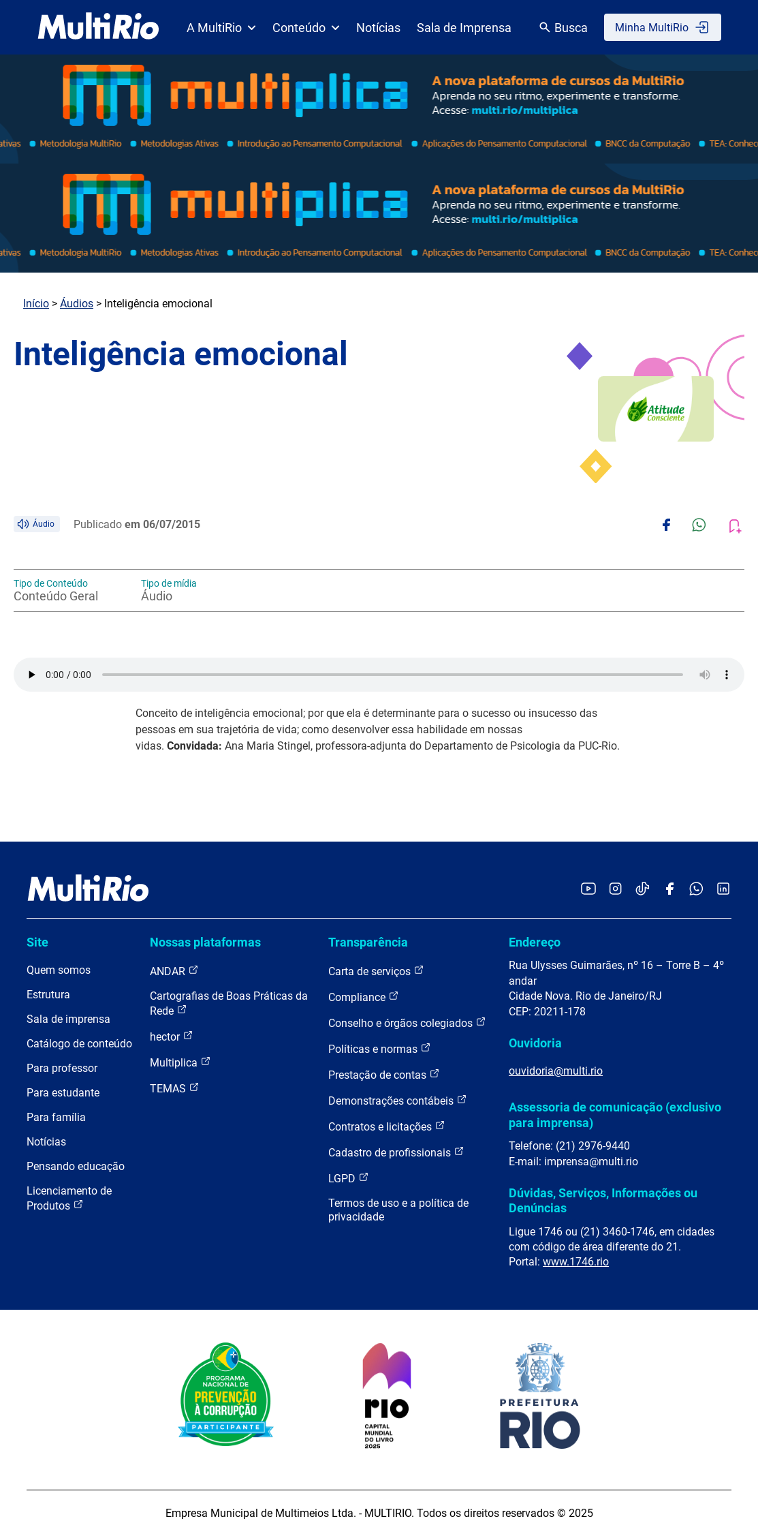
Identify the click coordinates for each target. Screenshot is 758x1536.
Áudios (76, 303)
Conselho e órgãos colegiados (407, 1022)
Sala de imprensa (68, 1019)
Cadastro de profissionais (396, 1152)
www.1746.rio (576, 1261)
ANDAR (174, 971)
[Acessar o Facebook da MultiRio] (669, 890)
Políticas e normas (379, 1048)
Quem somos (59, 970)
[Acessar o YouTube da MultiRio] (588, 890)
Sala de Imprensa (464, 27)
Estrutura (48, 994)
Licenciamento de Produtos (69, 1198)
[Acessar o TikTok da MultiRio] (642, 890)
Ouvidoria (535, 1043)
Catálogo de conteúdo (79, 1043)
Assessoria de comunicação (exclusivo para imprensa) (615, 1114)
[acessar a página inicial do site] (98, 27)
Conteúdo (306, 27)
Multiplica (180, 1062)
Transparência (368, 942)
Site (37, 942)
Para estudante (63, 1092)
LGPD (348, 1178)
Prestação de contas (384, 1074)
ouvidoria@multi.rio (556, 1070)
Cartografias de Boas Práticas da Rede (229, 1003)
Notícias (378, 27)
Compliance (363, 996)
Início (36, 303)
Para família (56, 1117)
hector (171, 1036)
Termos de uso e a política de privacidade (398, 1210)
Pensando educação (76, 1166)
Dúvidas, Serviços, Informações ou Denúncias (603, 1200)
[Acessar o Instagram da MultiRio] (615, 890)
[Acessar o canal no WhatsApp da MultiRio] (696, 890)
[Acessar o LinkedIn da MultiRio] (723, 890)
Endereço (534, 942)
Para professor (62, 1068)
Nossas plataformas (205, 942)
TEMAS (175, 1088)
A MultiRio (221, 27)
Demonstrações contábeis (397, 1100)
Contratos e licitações (386, 1126)
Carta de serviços (376, 971)
